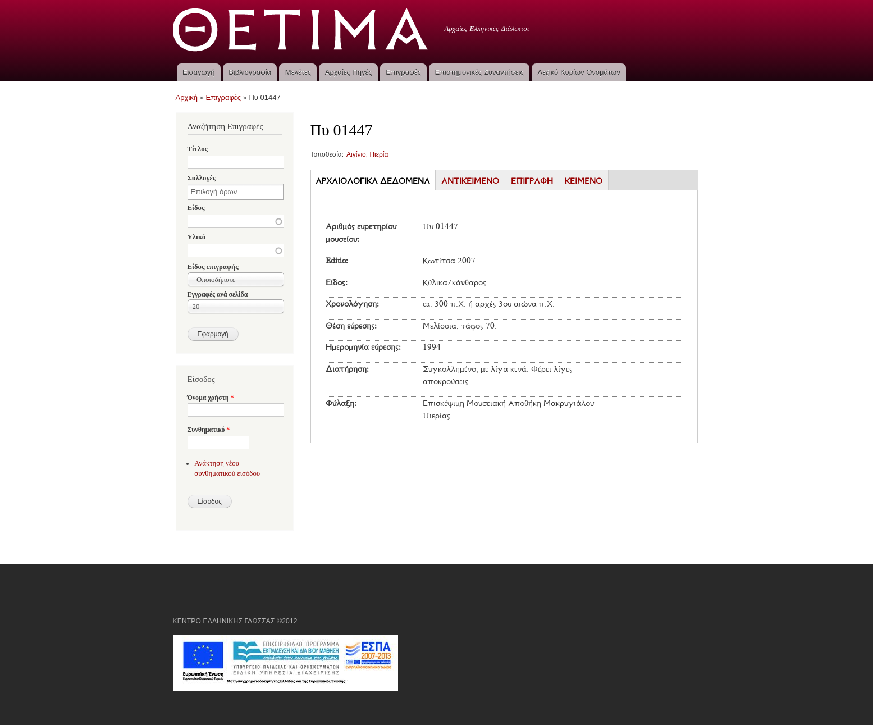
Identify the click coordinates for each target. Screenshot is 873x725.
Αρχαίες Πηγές (348, 72)
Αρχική (187, 97)
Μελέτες (298, 72)
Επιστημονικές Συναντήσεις (479, 72)
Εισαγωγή (198, 72)
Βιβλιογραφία (249, 72)
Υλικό (197, 237)
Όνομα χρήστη (211, 398)
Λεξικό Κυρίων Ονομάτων (579, 72)
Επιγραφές (403, 72)
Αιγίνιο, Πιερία (367, 154)
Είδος (196, 208)
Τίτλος (198, 149)
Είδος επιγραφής (213, 267)
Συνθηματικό (209, 430)
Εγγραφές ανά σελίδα (218, 294)
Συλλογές (202, 178)
